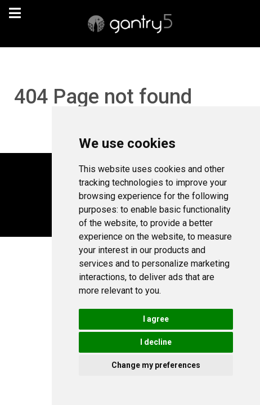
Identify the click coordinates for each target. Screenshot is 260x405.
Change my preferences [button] (155, 365)
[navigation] (14, 13)
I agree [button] (156, 318)
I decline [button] (156, 342)
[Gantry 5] (130, 23)
